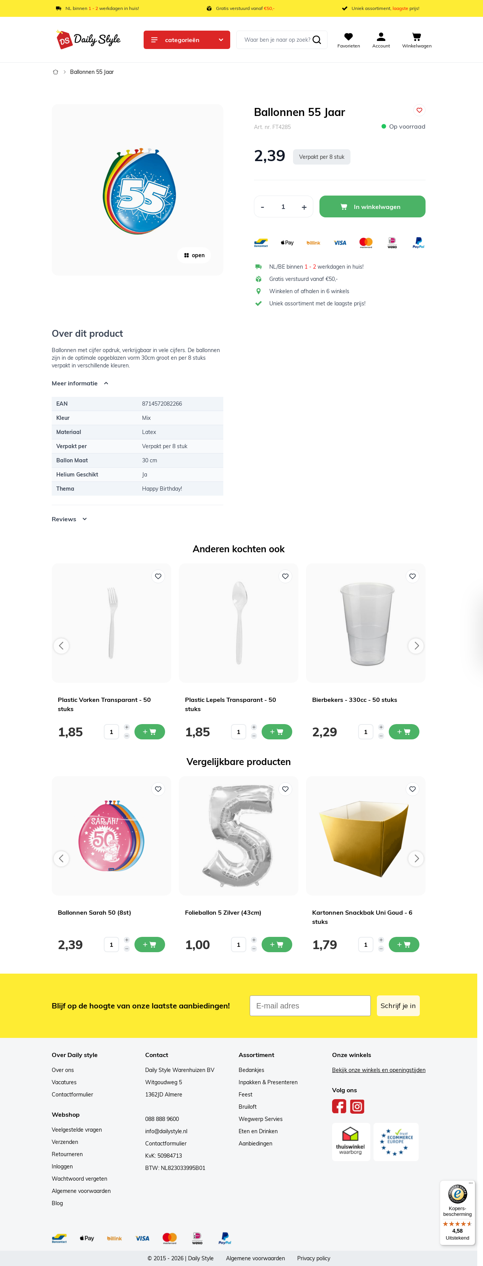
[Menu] (470, 1184)
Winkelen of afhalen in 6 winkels (309, 291)
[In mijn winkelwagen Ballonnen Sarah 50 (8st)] (149, 944)
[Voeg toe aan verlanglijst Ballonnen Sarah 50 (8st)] (158, 789)
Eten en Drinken (258, 1131)
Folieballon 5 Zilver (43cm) (223, 912)
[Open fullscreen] (137, 190)
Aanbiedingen (255, 1143)
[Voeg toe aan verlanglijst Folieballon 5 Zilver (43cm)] (285, 789)
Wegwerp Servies (261, 1119)
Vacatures (64, 1082)
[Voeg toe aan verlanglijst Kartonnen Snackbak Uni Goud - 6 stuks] (412, 789)
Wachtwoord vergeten (79, 1178)
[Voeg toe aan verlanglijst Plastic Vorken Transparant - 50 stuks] (158, 576)
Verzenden (65, 1142)
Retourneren (67, 1154)
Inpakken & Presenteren (268, 1082)
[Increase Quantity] (304, 206)
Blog (57, 1203)
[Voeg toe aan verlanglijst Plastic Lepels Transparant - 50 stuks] (285, 576)
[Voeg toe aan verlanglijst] (419, 110)
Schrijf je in (398, 1005)
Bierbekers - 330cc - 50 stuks (354, 699)
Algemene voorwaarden (81, 1191)
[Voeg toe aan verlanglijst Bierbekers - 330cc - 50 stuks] (412, 576)
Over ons (63, 1070)
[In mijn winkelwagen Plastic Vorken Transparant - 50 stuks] (149, 731)
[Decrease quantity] (127, 736)
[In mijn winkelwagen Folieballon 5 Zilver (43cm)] (277, 944)
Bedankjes (251, 1070)
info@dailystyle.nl (166, 1131)
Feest (245, 1094)
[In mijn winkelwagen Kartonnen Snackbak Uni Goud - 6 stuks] (404, 944)
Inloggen (62, 1166)
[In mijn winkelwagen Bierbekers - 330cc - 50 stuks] (404, 731)
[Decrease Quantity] (262, 206)
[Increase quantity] (127, 727)
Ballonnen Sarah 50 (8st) (94, 912)
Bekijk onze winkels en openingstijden (379, 1070)
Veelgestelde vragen (77, 1129)
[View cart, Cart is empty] (417, 40)
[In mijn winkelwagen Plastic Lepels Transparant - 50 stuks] (277, 731)
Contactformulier (72, 1094)
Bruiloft (248, 1106)
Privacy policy (313, 1258)
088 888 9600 (162, 1119)
